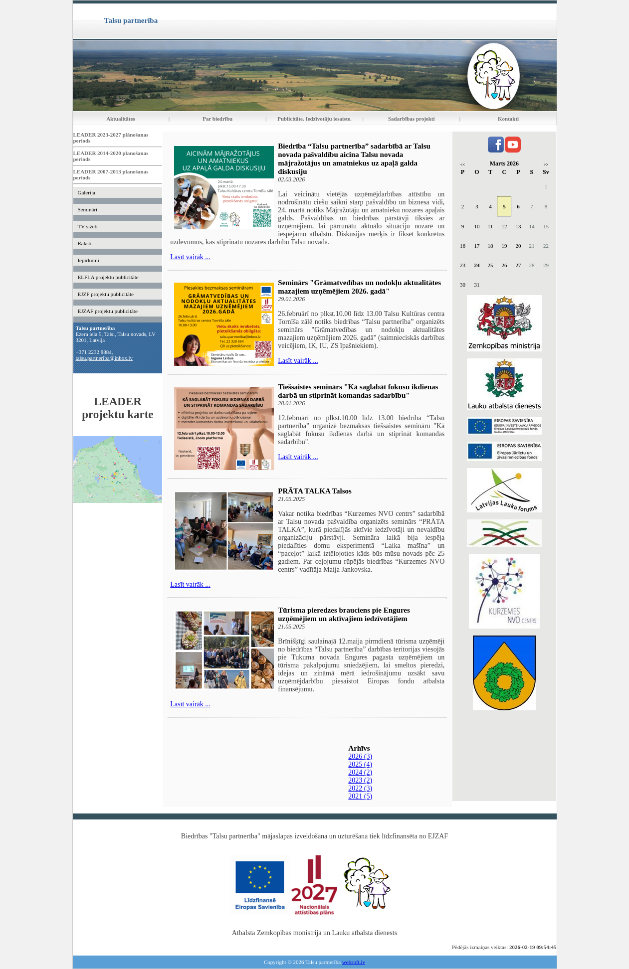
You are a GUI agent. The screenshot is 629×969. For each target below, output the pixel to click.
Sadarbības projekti (411, 119)
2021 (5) (360, 796)
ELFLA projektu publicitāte (107, 277)
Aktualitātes (120, 119)
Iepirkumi (88, 260)
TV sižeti (87, 226)
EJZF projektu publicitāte (105, 294)
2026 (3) (360, 756)
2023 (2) (360, 780)
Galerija (86, 192)
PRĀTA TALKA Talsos (315, 491)
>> (546, 164)
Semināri (87, 209)
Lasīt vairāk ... (190, 257)
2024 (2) (360, 772)
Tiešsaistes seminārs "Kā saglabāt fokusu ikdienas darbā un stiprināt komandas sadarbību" (358, 391)
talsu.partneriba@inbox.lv (104, 358)
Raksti (84, 243)
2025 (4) (360, 764)
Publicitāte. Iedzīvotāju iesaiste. (314, 119)
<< (462, 164)
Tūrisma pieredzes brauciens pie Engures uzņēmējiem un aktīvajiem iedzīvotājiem (344, 614)
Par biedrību (217, 119)
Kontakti (508, 119)
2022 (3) (360, 788)
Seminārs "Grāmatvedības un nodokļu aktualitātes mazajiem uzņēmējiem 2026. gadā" (359, 287)
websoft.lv (353, 962)
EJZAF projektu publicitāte (107, 311)
